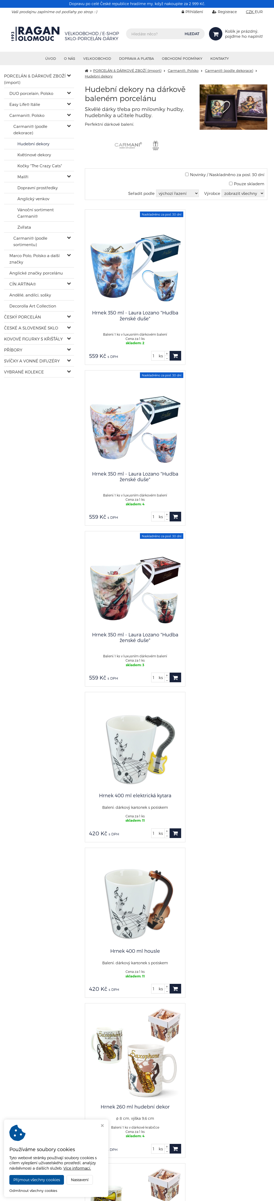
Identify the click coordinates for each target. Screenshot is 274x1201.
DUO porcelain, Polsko (31, 93)
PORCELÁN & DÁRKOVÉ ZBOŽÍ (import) (35, 79)
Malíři (22, 176)
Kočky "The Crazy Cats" (39, 165)
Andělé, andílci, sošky (30, 294)
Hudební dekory (33, 143)
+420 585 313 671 (112, 1104)
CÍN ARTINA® (22, 283)
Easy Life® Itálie (24, 104)
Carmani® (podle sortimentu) (30, 241)
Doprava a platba (136, 58)
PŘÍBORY (13, 349)
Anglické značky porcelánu (36, 272)
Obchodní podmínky (182, 58)
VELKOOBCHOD (97, 58)
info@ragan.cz (198, 1103)
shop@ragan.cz (26, 1078)
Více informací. (77, 1168)
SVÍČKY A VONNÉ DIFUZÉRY (32, 360)
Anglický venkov (33, 198)
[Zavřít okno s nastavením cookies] (102, 1126)
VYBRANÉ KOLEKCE (24, 371)
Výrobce (212, 193)
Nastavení (80, 1179)
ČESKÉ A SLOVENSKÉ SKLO (31, 327)
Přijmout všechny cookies (36, 1179)
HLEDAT (192, 33)
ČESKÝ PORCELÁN (22, 316)
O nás (69, 58)
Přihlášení (188, 11)
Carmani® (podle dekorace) (30, 129)
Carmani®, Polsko (26, 115)
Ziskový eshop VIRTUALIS (241, 1193)
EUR (259, 11)
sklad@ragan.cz (113, 1099)
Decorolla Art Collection (32, 305)
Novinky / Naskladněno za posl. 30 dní (224, 174)
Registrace (220, 11)
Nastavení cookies (198, 1113)
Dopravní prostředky (37, 187)
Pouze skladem (246, 183)
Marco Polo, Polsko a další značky (34, 258)
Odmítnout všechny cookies (33, 1190)
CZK (250, 11)
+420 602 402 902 (27, 1083)
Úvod (50, 58)
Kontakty (219, 58)
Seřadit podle (141, 193)
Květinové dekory (34, 154)
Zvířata (24, 227)
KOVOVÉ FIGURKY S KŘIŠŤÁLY (33, 338)
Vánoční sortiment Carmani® (35, 212)
